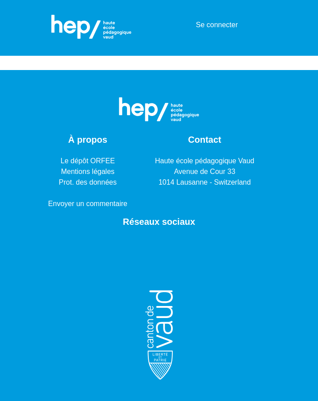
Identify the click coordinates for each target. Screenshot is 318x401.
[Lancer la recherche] (174, 25)
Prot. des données (88, 182)
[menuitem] (187, 25)
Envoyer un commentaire (87, 203)
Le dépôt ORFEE (88, 161)
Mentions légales (87, 171)
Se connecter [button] (217, 25)
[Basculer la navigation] (260, 25)
